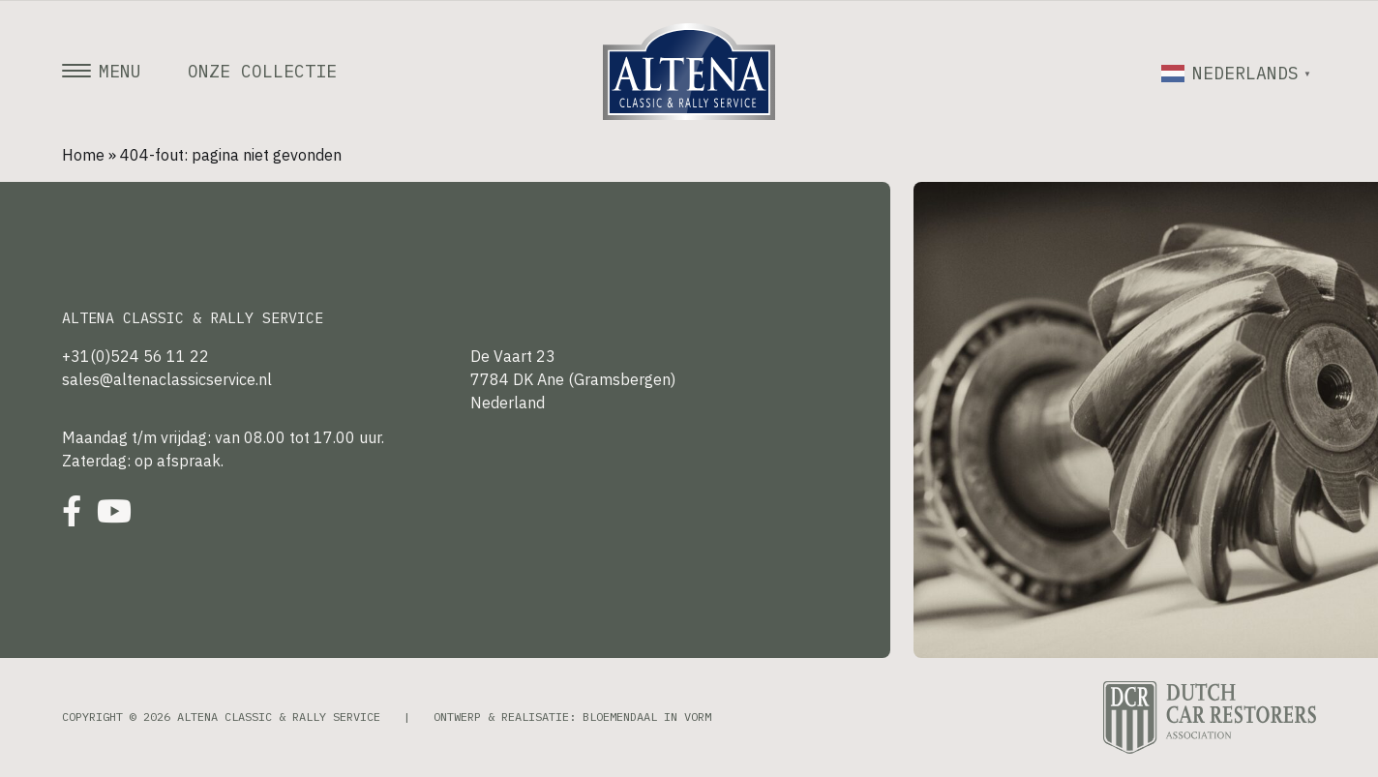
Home (83, 154)
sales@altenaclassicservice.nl (167, 379)
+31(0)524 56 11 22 (135, 356)
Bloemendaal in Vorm (647, 716)
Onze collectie (262, 71)
